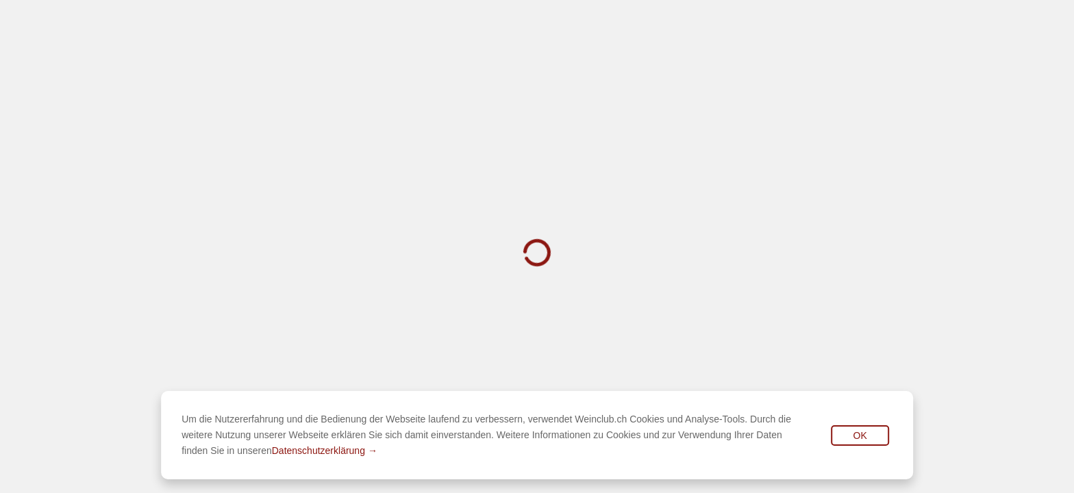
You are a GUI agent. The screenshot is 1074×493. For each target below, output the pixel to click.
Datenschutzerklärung (318, 450)
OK (860, 435)
